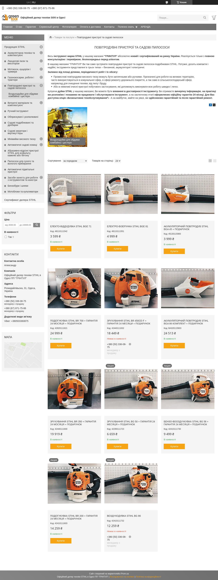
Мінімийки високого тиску (22, 139)
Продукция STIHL (14, 46)
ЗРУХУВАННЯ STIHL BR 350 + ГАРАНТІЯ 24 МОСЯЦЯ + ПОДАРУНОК (73, 423)
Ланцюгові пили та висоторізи (18, 62)
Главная (7, 26)
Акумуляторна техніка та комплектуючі (21, 54)
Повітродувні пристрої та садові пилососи (21, 86)
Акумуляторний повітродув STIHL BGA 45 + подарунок (186, 228)
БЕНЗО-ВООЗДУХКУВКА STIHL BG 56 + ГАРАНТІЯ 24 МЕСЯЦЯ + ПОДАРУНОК (186, 423)
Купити (61, 248)
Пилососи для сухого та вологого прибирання (21, 162)
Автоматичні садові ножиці (22, 144)
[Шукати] (204, 18)
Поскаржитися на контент (122, 577)
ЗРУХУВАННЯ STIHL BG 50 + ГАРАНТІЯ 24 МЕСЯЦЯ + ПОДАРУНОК (131, 423)
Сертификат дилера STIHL (20, 199)
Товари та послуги (64, 37)
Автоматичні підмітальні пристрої (21, 170)
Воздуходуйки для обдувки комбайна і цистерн (23, 95)
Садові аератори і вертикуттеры (17, 132)
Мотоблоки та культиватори (23, 191)
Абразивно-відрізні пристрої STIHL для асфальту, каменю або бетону (23, 153)
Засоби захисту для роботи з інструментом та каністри (23, 178)
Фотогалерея (69, 26)
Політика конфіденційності (148, 577)
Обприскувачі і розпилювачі (23, 116)
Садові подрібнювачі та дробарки (21, 123)
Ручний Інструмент (18, 111)
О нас (19, 26)
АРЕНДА (145, 26)
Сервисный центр (49, 26)
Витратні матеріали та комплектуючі (20, 104)
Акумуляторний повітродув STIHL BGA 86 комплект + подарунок (186, 322)
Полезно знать (126, 26)
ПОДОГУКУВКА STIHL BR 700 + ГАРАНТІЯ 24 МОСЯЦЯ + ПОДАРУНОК (74, 322)
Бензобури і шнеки (18, 185)
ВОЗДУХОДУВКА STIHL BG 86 (124, 515)
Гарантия (31, 26)
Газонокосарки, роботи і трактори (21, 78)
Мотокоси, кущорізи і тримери (19, 70)
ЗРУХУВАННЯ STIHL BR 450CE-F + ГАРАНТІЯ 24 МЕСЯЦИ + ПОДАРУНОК (128, 322)
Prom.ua (125, 573)
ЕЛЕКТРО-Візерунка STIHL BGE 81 (127, 226)
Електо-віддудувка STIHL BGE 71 (70, 226)
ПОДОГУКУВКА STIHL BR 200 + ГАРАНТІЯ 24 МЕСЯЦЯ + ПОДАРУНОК (74, 517)
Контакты (109, 26)
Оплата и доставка (90, 26)
